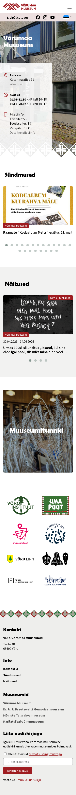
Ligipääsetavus (17, 17)
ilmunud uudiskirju (28, 780)
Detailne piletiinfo (22, 132)
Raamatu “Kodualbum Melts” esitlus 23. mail (37, 232)
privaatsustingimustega (45, 754)
